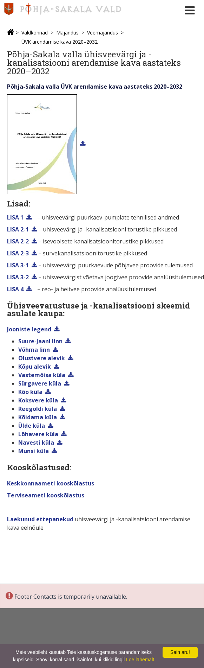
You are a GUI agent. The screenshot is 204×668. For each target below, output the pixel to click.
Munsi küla (33, 451)
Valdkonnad (34, 32)
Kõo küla (30, 392)
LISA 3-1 (18, 265)
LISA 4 (15, 289)
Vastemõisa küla (41, 375)
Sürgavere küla (39, 383)
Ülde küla (31, 426)
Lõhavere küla (38, 434)
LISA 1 (15, 217)
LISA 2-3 (18, 253)
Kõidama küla (37, 417)
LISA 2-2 (18, 241)
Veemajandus (102, 32)
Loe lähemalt (140, 659)
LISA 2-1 (18, 229)
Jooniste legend (29, 329)
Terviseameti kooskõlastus (45, 495)
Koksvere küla (38, 400)
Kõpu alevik (34, 366)
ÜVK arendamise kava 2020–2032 (59, 41)
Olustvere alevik (41, 358)
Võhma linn (34, 350)
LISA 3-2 (18, 277)
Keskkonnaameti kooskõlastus (50, 483)
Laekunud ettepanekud (40, 519)
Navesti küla (36, 442)
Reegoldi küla (37, 409)
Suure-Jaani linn (40, 341)
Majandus (67, 32)
